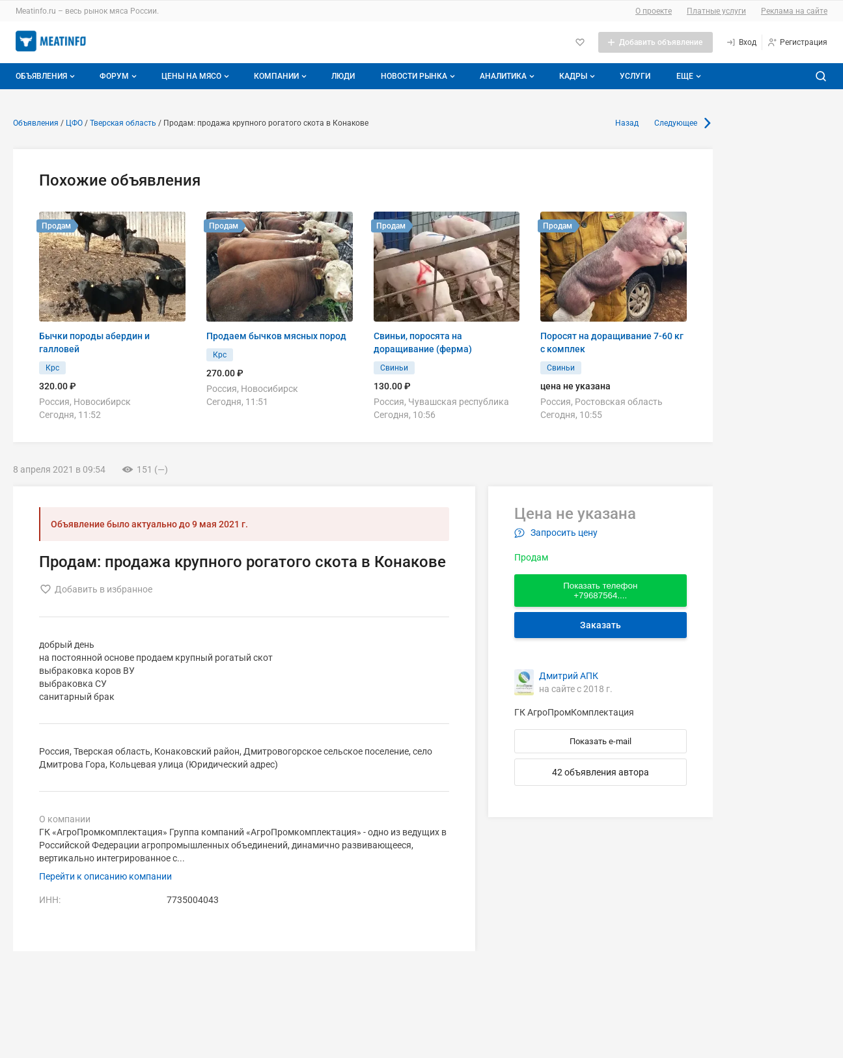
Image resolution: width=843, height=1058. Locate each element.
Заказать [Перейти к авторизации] (600, 625)
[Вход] (741, 42)
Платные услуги (716, 11)
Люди (343, 76)
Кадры (578, 76)
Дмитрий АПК (568, 676)
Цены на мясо (196, 76)
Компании (281, 76)
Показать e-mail (600, 741)
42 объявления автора (600, 772)
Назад (627, 123)
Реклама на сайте (794, 11)
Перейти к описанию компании (105, 876)
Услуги (635, 76)
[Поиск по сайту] (821, 76)
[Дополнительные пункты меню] (688, 76)
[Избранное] (580, 42)
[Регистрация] (797, 42)
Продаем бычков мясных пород (276, 336)
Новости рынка (419, 76)
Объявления (46, 76)
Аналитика (508, 76)
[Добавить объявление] (655, 42)
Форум (119, 76)
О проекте (653, 11)
